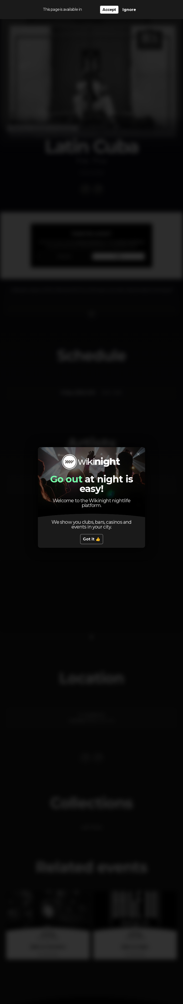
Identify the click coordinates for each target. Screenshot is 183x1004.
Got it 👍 (91, 539)
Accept (109, 9)
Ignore (129, 9)
